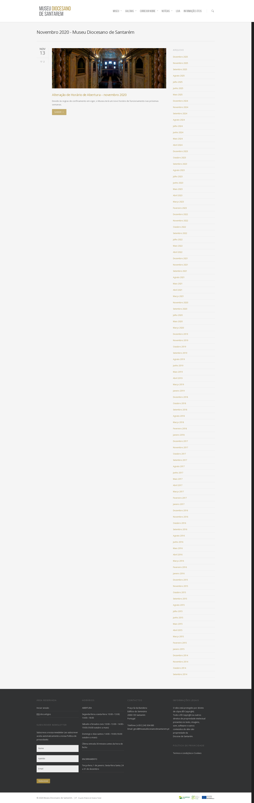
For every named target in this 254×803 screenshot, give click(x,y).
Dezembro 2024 (180, 101)
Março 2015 (178, 636)
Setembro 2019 (180, 353)
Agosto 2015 (179, 605)
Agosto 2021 (179, 277)
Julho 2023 (178, 176)
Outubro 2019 (179, 346)
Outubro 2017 (179, 453)
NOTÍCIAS (167, 11)
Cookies (197, 753)
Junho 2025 (178, 88)
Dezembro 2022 (180, 214)
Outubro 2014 (179, 668)
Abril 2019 (177, 378)
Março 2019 (178, 384)
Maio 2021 (178, 283)
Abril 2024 (177, 145)
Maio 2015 (178, 624)
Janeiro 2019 (179, 390)
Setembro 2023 (180, 164)
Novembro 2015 (180, 586)
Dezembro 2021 (180, 258)
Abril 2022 (177, 252)
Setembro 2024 (180, 113)
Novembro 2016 (180, 516)
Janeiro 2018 (179, 434)
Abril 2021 (177, 290)
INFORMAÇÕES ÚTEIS (193, 11)
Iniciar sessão (43, 708)
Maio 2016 (178, 548)
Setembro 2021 (180, 271)
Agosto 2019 (179, 359)
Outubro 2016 (179, 523)
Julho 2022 (178, 239)
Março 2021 (178, 296)
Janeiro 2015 (179, 649)
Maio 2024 (178, 138)
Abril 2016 (177, 554)
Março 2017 (178, 491)
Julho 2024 (178, 126)
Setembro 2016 (180, 529)
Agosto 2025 (179, 75)
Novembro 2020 (180, 302)
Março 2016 (178, 561)
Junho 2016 (178, 542)
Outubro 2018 (179, 403)
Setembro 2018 (180, 409)
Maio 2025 (178, 94)
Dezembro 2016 (180, 510)
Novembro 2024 (180, 107)
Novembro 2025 (180, 63)
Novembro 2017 (180, 447)
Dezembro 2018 (180, 397)
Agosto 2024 (179, 119)
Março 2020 (178, 327)
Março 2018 (178, 422)
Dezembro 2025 (180, 56)
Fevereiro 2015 (180, 642)
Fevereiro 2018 (180, 428)
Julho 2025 (178, 82)
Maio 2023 (178, 189)
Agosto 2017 (179, 466)
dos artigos (44, 714)
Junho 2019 (178, 365)
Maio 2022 (178, 245)
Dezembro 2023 (180, 151)
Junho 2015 (178, 617)
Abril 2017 (177, 485)
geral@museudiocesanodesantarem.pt (151, 729)
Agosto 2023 (179, 170)
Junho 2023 (178, 182)
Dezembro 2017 (180, 441)
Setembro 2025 (180, 69)
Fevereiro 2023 (180, 208)
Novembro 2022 (180, 220)
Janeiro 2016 (179, 573)
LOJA (178, 11)
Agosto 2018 (179, 416)
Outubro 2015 (179, 592)
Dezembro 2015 (180, 579)
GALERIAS (131, 11)
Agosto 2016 (179, 535)
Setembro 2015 (180, 598)
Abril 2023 (177, 195)
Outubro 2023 (179, 157)
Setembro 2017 (180, 460)
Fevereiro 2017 (180, 498)
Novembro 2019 (180, 340)
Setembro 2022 (180, 233)
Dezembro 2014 (180, 655)
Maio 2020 (178, 321)
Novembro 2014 (180, 661)
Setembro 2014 (180, 674)
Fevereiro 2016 (180, 567)
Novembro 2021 (180, 264)
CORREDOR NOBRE (149, 11)
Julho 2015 (178, 611)
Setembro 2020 (180, 308)
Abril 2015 (177, 630)
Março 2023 (178, 201)
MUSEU (117, 11)
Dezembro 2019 (180, 334)
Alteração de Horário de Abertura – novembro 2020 (89, 95)
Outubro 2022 (179, 227)
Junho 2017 (178, 472)
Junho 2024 (178, 132)
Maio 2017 (178, 479)
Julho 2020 (178, 315)
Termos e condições (182, 753)
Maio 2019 (178, 371)
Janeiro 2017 (179, 504)
